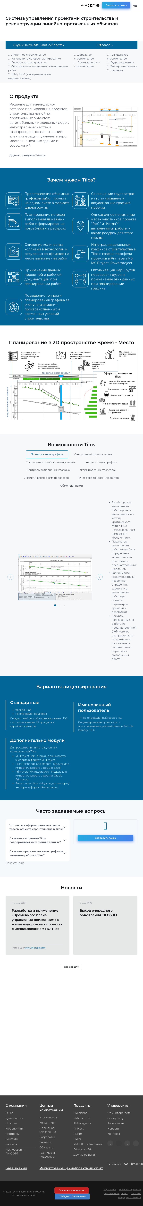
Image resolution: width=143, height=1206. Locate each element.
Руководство (14, 1118)
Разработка (47, 1137)
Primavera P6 (82, 1149)
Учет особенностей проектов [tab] (99, 489)
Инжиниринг (48, 1117)
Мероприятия (15, 1128)
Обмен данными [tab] (71, 497)
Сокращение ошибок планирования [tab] (51, 473)
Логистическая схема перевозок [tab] (46, 489)
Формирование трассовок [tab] (98, 481)
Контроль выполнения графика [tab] (48, 481)
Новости (11, 1123)
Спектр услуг (116, 1118)
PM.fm (78, 1133)
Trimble (40, 155)
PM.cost (79, 1128)
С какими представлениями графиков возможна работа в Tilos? (36, 864)
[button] (55, 617)
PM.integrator (82, 1123)
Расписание (115, 1123)
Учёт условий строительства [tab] (93, 466)
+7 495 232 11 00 (117, 1163)
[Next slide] (99, 589)
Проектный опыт (88, 1168)
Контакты (12, 1139)
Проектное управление (48, 1129)
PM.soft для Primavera (88, 1144)
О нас (9, 1113)
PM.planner (81, 1113)
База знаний (16, 1168)
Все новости (71, 978)
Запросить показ (116, 5)
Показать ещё (15, 874)
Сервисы (45, 1142)
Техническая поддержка (48, 1154)
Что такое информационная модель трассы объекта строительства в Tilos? (36, 838)
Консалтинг (47, 1122)
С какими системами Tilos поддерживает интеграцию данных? (35, 851)
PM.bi (77, 1139)
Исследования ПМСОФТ (15, 1151)
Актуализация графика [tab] (101, 473)
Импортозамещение (55, 1168)
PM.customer (82, 1118)
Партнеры (12, 1133)
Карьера (11, 1144)
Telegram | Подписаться (72, 1196)
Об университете (119, 1113)
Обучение (46, 1147)
